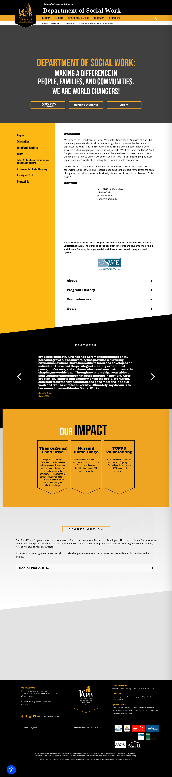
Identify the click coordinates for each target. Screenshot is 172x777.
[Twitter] (26, 716)
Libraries (129, 697)
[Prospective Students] (48, 105)
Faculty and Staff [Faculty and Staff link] (25, 175)
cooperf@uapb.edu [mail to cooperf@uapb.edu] (107, 198)
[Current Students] (86, 105)
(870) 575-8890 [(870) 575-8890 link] (105, 195)
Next (152, 376)
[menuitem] (46, 18)
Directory (128, 707)
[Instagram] (30, 716)
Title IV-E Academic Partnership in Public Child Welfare (33, 161)
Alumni (153, 688)
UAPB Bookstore (118, 699)
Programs (99, 18)
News (114, 707)
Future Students (143, 688)
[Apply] (124, 105)
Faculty (59, 18)
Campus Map (137, 707)
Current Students (118, 688)
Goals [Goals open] (72, 308)
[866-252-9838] (96, 728)
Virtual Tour (116, 710)
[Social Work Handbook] (34, 147)
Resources (114, 18)
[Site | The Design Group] (50, 716)
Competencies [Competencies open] (79, 299)
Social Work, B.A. (34, 568)
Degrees (46, 18)
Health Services (148, 707)
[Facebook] (22, 716)
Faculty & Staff (131, 688)
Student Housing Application (122, 713)
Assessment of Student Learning (32, 169)
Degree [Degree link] (20, 135)
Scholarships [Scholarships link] (23, 141)
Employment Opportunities (143, 697)
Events (120, 707)
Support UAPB (127, 710)
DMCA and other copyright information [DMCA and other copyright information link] (109, 759)
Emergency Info (139, 710)
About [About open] (72, 280)
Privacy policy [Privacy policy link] (127, 759)
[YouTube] (34, 716)
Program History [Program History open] (81, 290)
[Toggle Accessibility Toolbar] (11, 770)
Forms (20, 154)
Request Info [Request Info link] (23, 181)
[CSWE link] (109, 264)
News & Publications (78, 18)
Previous (19, 376)
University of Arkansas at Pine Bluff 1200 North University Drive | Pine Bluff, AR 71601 (40, 692)
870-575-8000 (28, 696)
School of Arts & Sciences (58, 4)
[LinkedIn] (38, 716)
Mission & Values (152, 710)
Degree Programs (118, 697)
